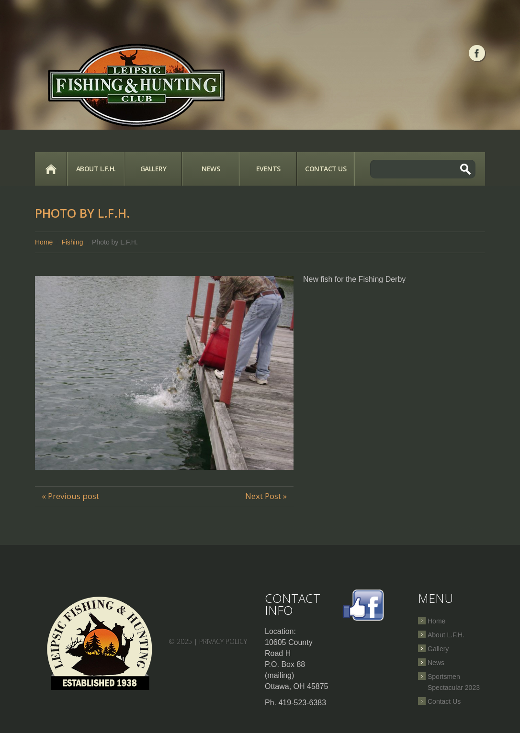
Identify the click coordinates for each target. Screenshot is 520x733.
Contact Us (325, 168)
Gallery (153, 168)
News (211, 168)
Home (51, 169)
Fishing (72, 242)
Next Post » (266, 495)
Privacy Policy (223, 641)
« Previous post (70, 495)
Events (268, 168)
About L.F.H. (96, 168)
